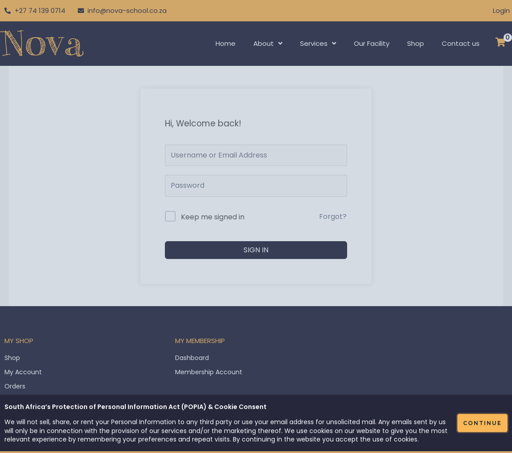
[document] (256, 226)
